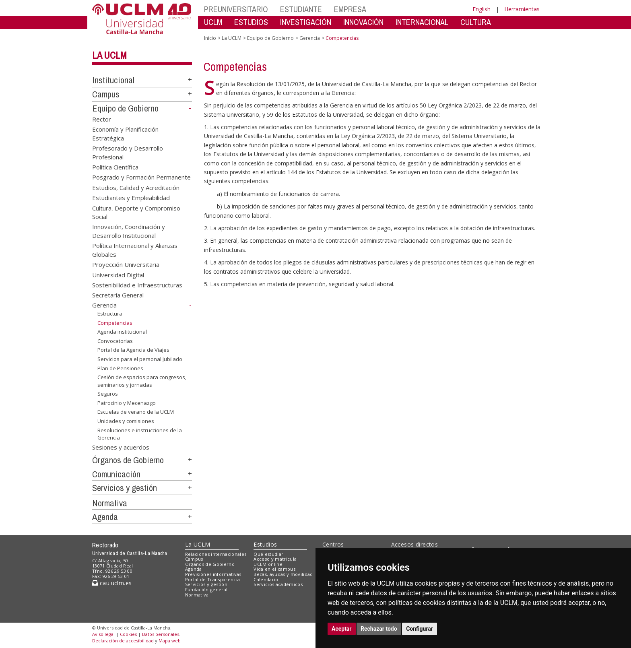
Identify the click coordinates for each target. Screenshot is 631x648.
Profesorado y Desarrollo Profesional (127, 152)
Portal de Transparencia (212, 579)
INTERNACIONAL (422, 22)
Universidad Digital (118, 274)
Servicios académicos (278, 584)
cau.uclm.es (112, 583)
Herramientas (522, 9)
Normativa (109, 503)
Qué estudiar (268, 554)
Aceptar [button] (342, 628)
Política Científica (115, 167)
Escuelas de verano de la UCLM (135, 411)
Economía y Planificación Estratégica (125, 133)
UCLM (213, 22)
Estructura (109, 313)
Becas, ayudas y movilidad (283, 574)
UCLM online (268, 564)
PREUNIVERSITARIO (236, 9)
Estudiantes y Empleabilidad (131, 198)
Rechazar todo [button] (379, 628)
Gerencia (104, 305)
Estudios (265, 544)
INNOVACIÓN (363, 22)
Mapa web (170, 641)
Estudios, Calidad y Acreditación (135, 187)
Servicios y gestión (124, 488)
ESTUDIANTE (301, 9)
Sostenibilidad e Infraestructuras (137, 285)
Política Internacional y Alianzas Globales (134, 249)
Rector (101, 119)
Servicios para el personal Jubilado (139, 359)
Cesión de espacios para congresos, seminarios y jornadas (141, 381)
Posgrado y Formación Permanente (141, 177)
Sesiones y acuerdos (120, 447)
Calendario (266, 579)
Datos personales (160, 634)
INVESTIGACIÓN (305, 22)
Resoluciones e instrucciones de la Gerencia (139, 433)
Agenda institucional (122, 331)
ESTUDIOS (251, 22)
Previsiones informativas (213, 574)
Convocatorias (115, 341)
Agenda (105, 517)
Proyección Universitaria (125, 264)
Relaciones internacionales (216, 554)
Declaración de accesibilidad (123, 641)
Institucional (113, 80)
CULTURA (475, 22)
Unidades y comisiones (125, 421)
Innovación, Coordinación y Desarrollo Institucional (128, 231)
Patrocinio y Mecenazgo (126, 403)
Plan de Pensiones (120, 367)
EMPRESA (350, 9)
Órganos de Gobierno (128, 460)
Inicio (210, 38)
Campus (106, 94)
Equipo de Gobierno (125, 108)
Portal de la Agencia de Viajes (133, 349)
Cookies (128, 634)
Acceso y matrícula (275, 559)
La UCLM (109, 55)
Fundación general (206, 589)
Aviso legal (103, 634)
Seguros (107, 393)
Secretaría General (118, 295)
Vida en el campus (274, 569)
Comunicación (116, 474)
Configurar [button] (419, 628)
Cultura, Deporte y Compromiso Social (136, 212)
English (481, 9)
